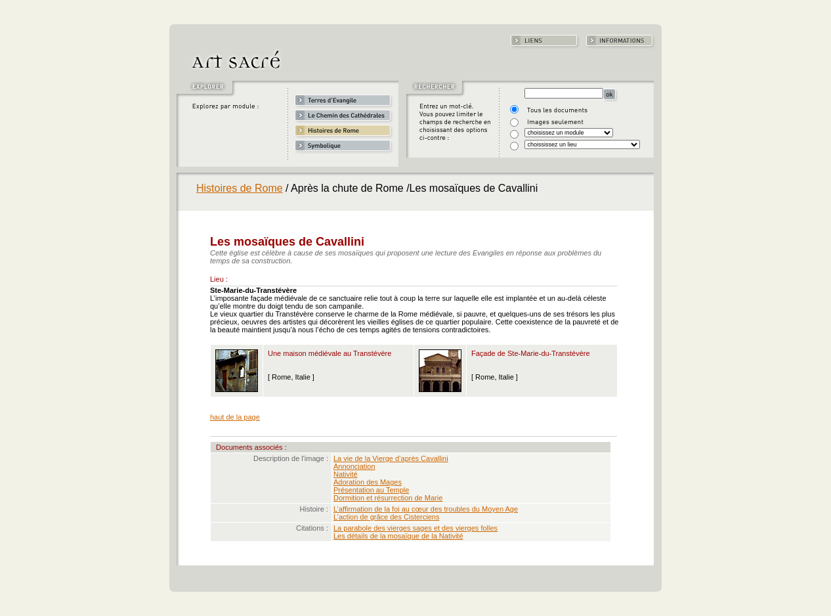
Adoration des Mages (367, 482)
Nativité (345, 474)
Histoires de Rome (239, 188)
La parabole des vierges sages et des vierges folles (415, 528)
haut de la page (235, 417)
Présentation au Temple (371, 490)
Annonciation (354, 466)
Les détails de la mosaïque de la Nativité (398, 536)
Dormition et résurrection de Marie (387, 498)
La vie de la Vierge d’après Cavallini (390, 458)
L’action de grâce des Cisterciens (386, 517)
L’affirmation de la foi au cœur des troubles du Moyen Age (425, 509)
